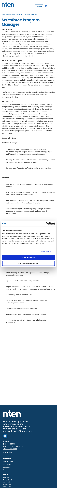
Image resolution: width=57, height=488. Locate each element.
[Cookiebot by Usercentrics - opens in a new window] (46, 223)
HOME (3, 14)
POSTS (8, 14)
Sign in (39, 6)
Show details (46, 251)
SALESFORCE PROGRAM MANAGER (26, 14)
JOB (13, 14)
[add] (5, 436)
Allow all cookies (28, 257)
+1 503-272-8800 (10, 449)
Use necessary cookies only (28, 263)
